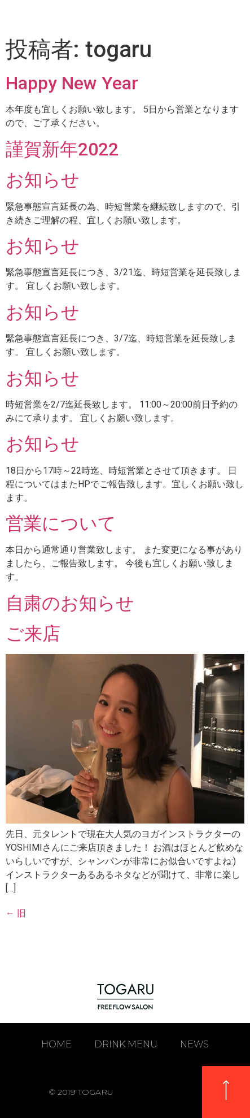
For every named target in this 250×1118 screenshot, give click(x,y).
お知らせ (43, 179)
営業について (61, 523)
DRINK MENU (125, 1044)
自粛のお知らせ (70, 603)
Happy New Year (72, 83)
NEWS (194, 1044)
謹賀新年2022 (62, 149)
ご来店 (33, 633)
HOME (56, 1044)
